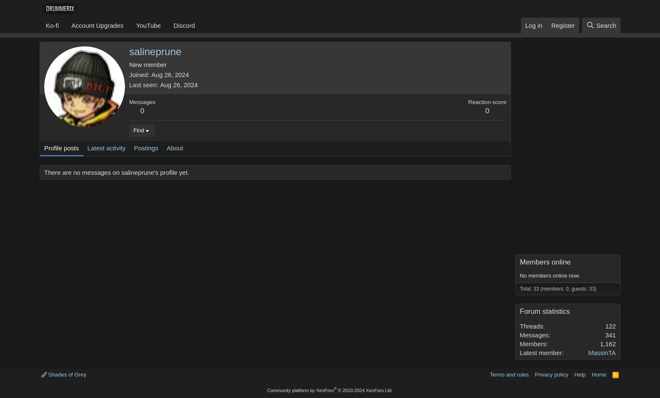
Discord (184, 25)
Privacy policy (551, 374)
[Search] (601, 25)
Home (599, 374)
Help (580, 374)
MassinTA (602, 352)
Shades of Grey (63, 374)
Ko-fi (52, 25)
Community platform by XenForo (330, 390)
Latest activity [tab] (107, 148)
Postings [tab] (146, 148)
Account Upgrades (97, 25)
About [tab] (175, 148)
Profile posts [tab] (61, 148)
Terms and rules (509, 374)
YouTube (148, 25)
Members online (545, 262)
